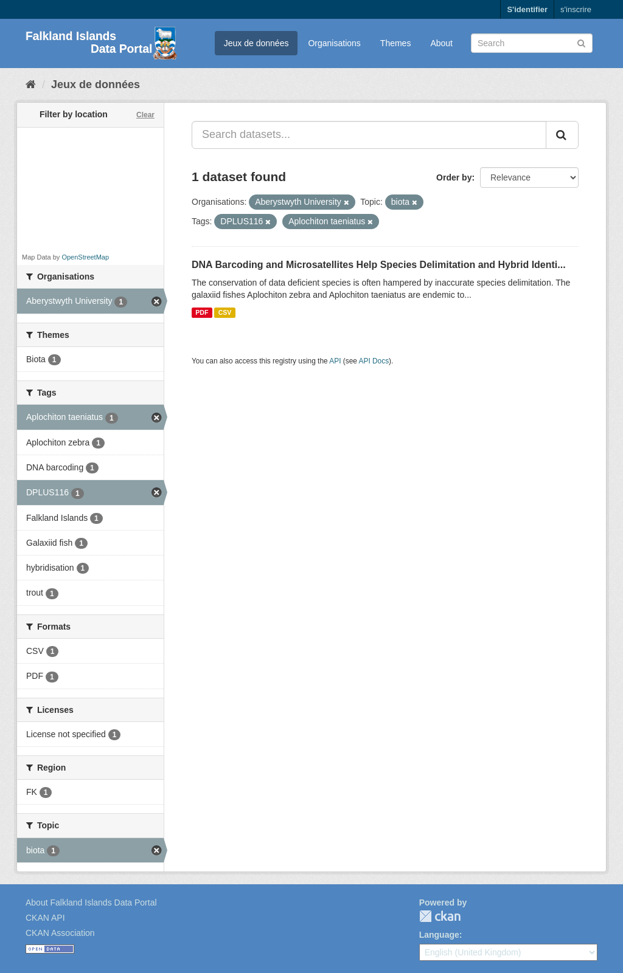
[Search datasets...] (369, 135)
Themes (395, 43)
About (441, 43)
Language (439, 935)
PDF (201, 312)
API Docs (374, 361)
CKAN (440, 916)
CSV (225, 312)
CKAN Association (60, 933)
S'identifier (527, 9)
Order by (454, 177)
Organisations (334, 43)
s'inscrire (575, 9)
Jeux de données (256, 43)
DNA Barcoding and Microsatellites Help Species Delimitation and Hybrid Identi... (379, 265)
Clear (145, 115)
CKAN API (45, 918)
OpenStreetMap (85, 257)
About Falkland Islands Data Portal (91, 902)
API (335, 361)
